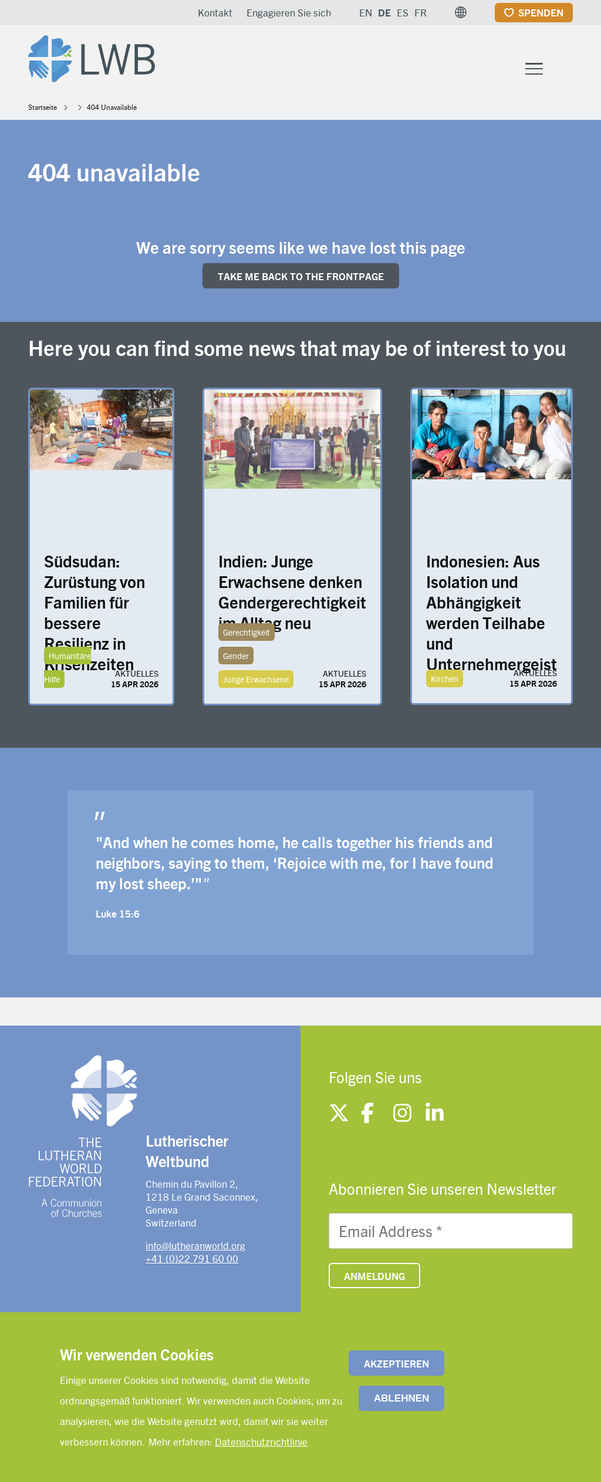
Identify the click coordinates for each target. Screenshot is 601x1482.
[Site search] (565, 68)
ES (402, 12)
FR (420, 12)
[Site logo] (91, 56)
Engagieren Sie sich (289, 12)
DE (384, 12)
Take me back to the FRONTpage (301, 276)
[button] (461, 12)
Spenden (540, 12)
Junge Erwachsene (256, 679)
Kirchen (444, 678)
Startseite (42, 107)
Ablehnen (401, 1398)
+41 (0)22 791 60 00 (192, 1258)
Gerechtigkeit (246, 632)
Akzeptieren (396, 1363)
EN (365, 12)
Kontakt (215, 12)
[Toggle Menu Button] (534, 67)
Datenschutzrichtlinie (261, 1441)
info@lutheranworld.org (195, 1245)
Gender (236, 655)
